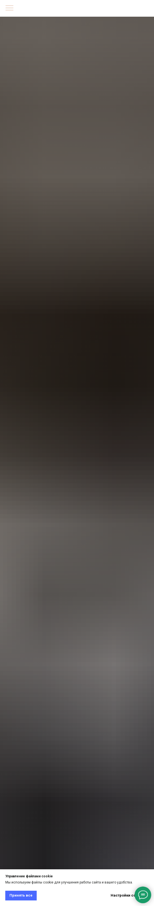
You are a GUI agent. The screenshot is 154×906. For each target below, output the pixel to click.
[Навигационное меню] (9, 8)
